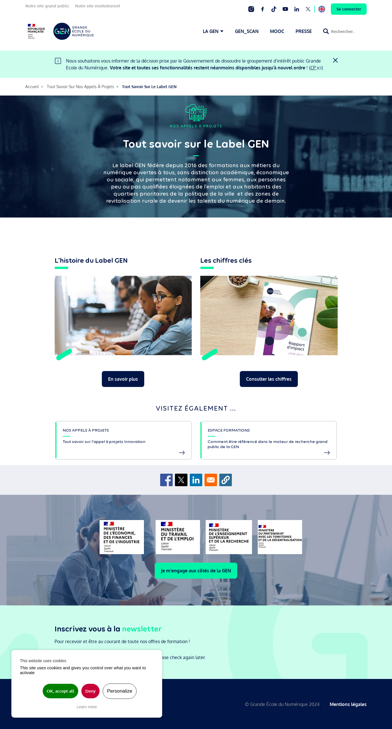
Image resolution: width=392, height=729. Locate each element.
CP (313, 68)
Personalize (119, 691)
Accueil (32, 86)
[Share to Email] (211, 480)
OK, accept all (60, 691)
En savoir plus (123, 379)
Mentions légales (348, 704)
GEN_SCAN (247, 31)
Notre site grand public (47, 5)
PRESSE (304, 31)
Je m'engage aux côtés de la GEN (196, 570)
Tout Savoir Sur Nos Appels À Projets (80, 86)
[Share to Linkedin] (196, 480)
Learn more (87, 707)
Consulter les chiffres (269, 379)
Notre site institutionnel (97, 5)
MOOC (277, 31)
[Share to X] (181, 480)
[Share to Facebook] (166, 480)
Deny (90, 691)
